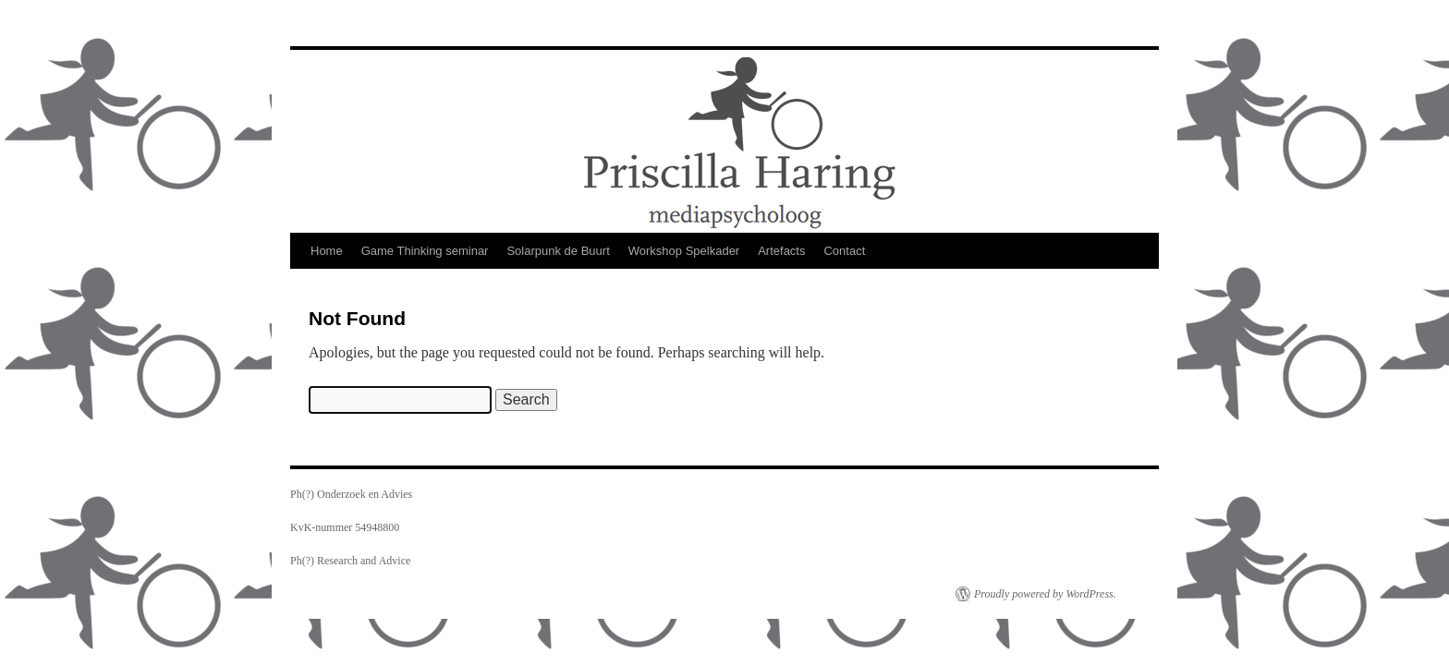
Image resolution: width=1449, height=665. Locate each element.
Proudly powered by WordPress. (1045, 593)
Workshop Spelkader (683, 251)
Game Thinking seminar (425, 251)
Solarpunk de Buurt (557, 251)
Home (326, 251)
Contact (844, 251)
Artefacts (781, 251)
